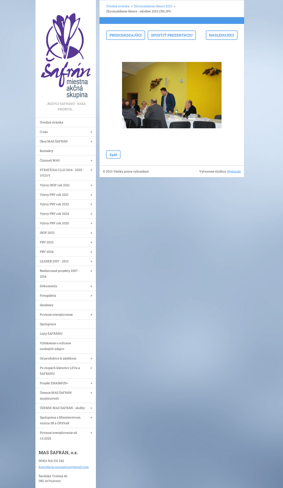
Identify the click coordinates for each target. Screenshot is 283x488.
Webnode (234, 171)
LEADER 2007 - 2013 (54, 261)
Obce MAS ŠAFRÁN (54, 141)
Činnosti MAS (50, 160)
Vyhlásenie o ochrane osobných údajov (55, 346)
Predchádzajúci (125, 35)
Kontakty (46, 151)
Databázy (46, 305)
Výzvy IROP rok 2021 (55, 185)
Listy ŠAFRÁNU (51, 333)
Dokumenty (48, 286)
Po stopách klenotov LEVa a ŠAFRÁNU (60, 371)
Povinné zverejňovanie (56, 314)
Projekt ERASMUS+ (54, 383)
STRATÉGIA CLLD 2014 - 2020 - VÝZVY (62, 173)
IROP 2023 (47, 233)
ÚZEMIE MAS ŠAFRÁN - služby (62, 408)
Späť (113, 154)
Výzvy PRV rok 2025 (54, 223)
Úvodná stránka (51, 122)
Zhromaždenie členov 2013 (153, 6)
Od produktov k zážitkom (58, 358)
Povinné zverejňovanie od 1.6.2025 (58, 435)
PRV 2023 (47, 242)
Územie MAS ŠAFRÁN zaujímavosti (56, 395)
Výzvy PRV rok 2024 (54, 213)
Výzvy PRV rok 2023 (54, 204)
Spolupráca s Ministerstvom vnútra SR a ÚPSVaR (60, 420)
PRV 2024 (47, 252)
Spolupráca (48, 324)
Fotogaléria (48, 295)
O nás (44, 132)
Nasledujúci (221, 35)
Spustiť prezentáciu (172, 35)
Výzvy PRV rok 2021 (54, 194)
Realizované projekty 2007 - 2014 (60, 274)
